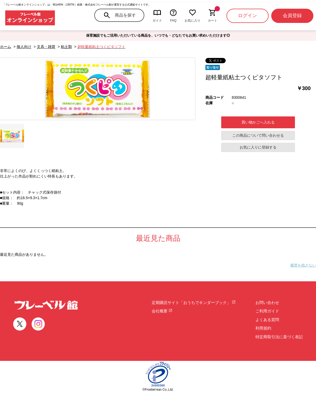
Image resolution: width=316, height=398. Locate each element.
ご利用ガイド (267, 311)
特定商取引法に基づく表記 (279, 337)
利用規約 (263, 328)
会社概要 (162, 311)
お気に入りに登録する (258, 147)
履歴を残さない (303, 265)
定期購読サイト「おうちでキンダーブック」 (194, 302)
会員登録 (292, 15)
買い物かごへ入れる (258, 122)
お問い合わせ (267, 302)
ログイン (247, 15)
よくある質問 (267, 319)
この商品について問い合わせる (258, 135)
